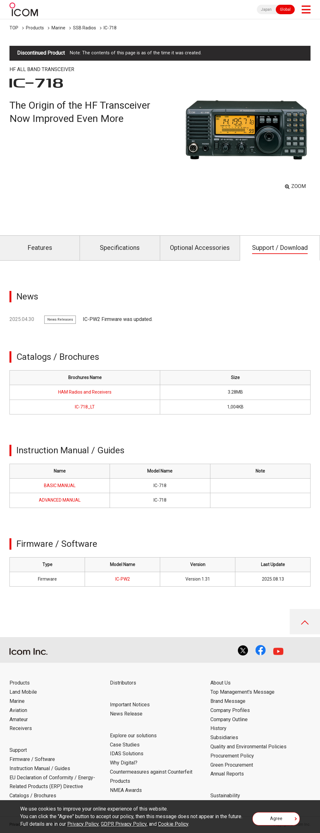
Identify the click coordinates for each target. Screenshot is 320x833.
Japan (266, 9)
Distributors (123, 683)
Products (35, 27)
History (218, 728)
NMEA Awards (126, 790)
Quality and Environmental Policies (248, 747)
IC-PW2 (122, 579)
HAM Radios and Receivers (85, 392)
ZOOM (298, 186)
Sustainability (225, 796)
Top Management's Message (242, 692)
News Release (126, 714)
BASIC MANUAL (59, 485)
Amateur (18, 719)
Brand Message (227, 701)
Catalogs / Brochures (32, 796)
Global (285, 9)
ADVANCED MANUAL (60, 500)
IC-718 (110, 27)
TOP (13, 27)
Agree (276, 818)
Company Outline (229, 719)
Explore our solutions (133, 736)
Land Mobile (23, 692)
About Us (220, 683)
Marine (58, 27)
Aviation (18, 710)
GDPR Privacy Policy (124, 824)
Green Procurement (231, 765)
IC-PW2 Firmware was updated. (118, 319)
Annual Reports (227, 774)
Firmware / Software (32, 759)
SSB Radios (84, 27)
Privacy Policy (83, 824)
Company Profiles (230, 710)
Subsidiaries (224, 737)
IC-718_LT (85, 406)
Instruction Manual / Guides (39, 768)
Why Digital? (123, 763)
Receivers (20, 728)
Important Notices (130, 705)
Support (18, 750)
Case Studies (125, 745)
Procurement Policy (232, 756)
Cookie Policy (173, 824)
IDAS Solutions (126, 754)
